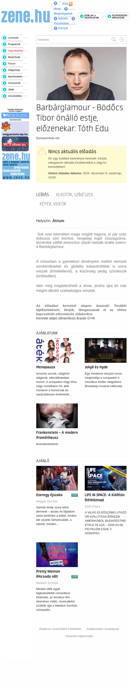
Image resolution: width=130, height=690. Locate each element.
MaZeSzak (14, 57)
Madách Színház (47, 583)
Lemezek (13, 37)
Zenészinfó (14, 83)
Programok (14, 44)
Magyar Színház (47, 501)
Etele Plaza (92, 506)
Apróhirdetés (15, 76)
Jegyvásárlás (15, 50)
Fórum (11, 63)
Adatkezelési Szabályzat (102, 629)
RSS (67, 4)
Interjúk (61, 28)
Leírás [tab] (42, 194)
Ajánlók (61, 18)
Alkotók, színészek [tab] (74, 194)
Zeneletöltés (15, 96)
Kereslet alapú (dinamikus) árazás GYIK (65, 318)
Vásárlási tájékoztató (79, 636)
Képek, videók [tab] (53, 204)
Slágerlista (14, 70)
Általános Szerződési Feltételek (60, 629)
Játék (11, 89)
